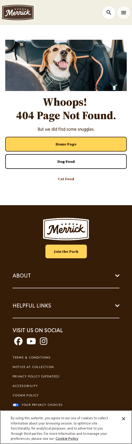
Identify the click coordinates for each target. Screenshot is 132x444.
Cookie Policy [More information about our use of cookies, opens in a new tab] (66, 438)
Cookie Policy (26, 395)
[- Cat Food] (66, 178)
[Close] (123, 419)
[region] (66, 427)
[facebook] (18, 343)
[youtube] (31, 343)
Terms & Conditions (32, 357)
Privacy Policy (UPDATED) (36, 376)
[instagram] (43, 343)
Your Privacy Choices (42, 405)
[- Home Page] (66, 144)
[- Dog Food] (66, 161)
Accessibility (25, 386)
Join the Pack (66, 251)
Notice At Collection (33, 367)
